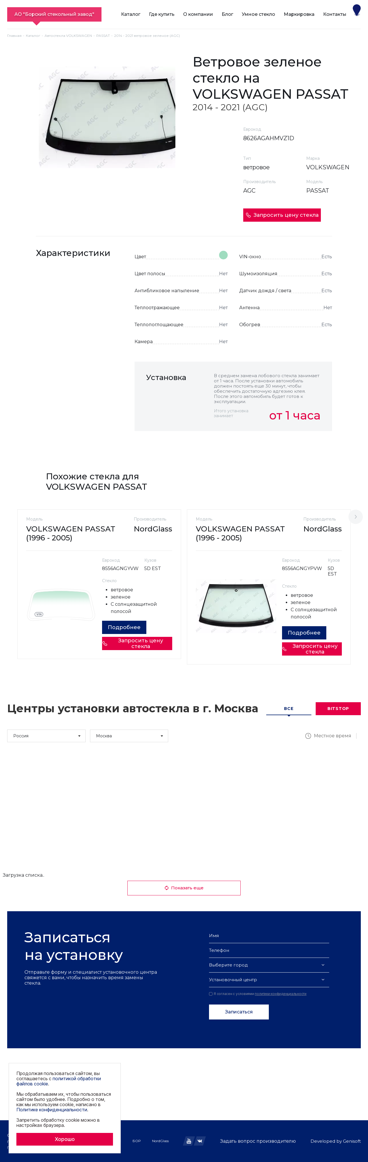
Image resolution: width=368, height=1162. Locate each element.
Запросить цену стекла (282, 215)
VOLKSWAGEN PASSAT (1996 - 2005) (70, 533)
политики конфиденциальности (280, 994)
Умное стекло (258, 14)
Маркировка (299, 14)
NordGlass (160, 1141)
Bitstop (338, 708)
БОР (137, 1141)
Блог (227, 14)
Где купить (162, 14)
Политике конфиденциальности (51, 1109)
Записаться (239, 1012)
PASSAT (103, 35)
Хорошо (65, 1139)
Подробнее (124, 627)
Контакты (334, 14)
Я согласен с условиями (257, 994)
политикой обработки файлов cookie (58, 1081)
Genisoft (352, 1141)
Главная (14, 35)
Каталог (130, 14)
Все (288, 708)
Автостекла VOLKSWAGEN (68, 35)
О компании (198, 14)
